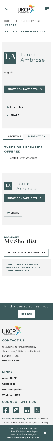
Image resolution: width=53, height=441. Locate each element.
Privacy (6, 418)
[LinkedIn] (27, 410)
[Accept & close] (45, 433)
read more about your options (23, 437)
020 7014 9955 (11, 360)
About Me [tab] (14, 136)
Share (13, 115)
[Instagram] (16, 410)
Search (26, 314)
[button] (6, 9)
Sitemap (31, 418)
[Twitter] (37, 410)
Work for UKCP (11, 395)
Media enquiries (12, 389)
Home (8, 21)
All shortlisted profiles (26, 252)
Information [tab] (36, 136)
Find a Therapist (28, 21)
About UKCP (9, 378)
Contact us (8, 384)
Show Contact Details (24, 89)
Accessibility (18, 418)
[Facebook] (5, 410)
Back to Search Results (26, 31)
